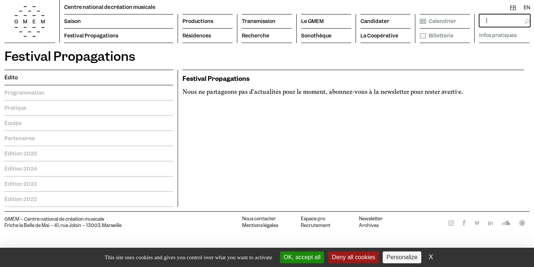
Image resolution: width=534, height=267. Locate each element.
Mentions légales (260, 225)
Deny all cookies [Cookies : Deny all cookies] (353, 257)
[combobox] (513, 7)
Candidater (374, 21)
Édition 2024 (20, 168)
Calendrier (438, 21)
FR (513, 7)
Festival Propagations (91, 35)
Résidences (196, 35)
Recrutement (315, 225)
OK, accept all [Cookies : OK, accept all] (302, 257)
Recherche (255, 35)
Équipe (13, 123)
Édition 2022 (20, 199)
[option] (527, 7)
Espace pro (313, 218)
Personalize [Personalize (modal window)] (402, 257)
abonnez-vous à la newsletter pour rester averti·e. (396, 91)
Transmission (259, 21)
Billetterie (437, 35)
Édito (11, 77)
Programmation (24, 92)
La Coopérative (379, 35)
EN (527, 7)
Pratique (15, 108)
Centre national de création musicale (109, 7)
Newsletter (371, 218)
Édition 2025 (20, 153)
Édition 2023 (20, 184)
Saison (72, 21)
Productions (197, 21)
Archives (369, 225)
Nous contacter (259, 218)
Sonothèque (316, 35)
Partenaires (19, 138)
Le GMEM (312, 21)
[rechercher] (504, 20)
